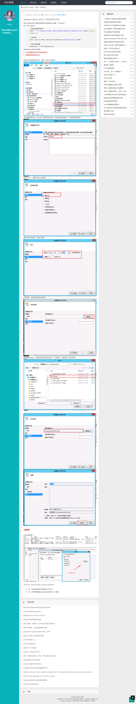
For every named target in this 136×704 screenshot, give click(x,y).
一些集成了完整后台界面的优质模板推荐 (117, 19)
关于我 (73, 697)
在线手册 (43, 2)
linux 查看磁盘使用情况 (111, 104)
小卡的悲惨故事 (109, 68)
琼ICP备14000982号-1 (84, 701)
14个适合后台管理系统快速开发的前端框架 (118, 108)
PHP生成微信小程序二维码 (113, 85)
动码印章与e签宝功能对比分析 (114, 35)
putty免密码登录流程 (110, 101)
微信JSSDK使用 (109, 114)
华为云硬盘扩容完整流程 (112, 32)
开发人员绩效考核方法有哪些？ (114, 88)
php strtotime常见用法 (111, 55)
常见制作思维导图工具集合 (113, 22)
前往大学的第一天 (110, 75)
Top (133, 698)
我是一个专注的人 (110, 81)
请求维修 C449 (109, 111)
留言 (82, 697)
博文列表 (33, 2)
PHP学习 (43, 7)
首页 (36, 7)
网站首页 (23, 2)
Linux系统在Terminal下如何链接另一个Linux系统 (120, 94)
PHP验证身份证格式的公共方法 (42, 589)
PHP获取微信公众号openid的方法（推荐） (46, 592)
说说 (78, 697)
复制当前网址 (61, 15)
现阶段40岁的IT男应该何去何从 (114, 42)
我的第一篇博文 (109, 65)
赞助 (93, 701)
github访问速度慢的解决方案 (113, 98)
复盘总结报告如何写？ (111, 58)
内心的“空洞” (108, 78)
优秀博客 (54, 2)
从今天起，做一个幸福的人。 (113, 71)
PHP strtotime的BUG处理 (112, 52)
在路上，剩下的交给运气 (112, 48)
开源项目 (64, 2)
